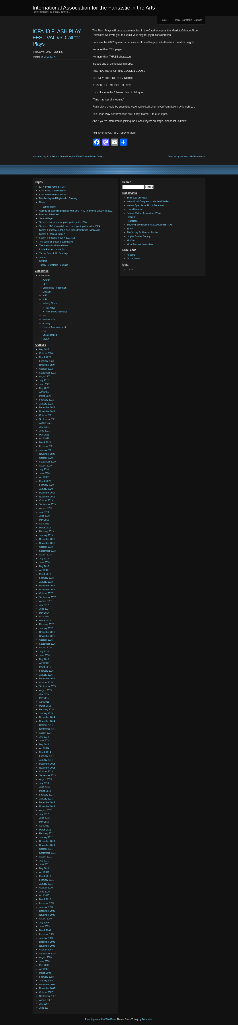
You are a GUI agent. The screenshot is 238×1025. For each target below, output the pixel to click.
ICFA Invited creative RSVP (52, 190)
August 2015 (45, 690)
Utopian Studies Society (138, 236)
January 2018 (46, 582)
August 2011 (45, 856)
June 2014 (44, 740)
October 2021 (46, 415)
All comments (133, 258)
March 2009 (45, 930)
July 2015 (44, 694)
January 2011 (46, 884)
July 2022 (44, 380)
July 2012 (44, 814)
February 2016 (46, 671)
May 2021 (44, 435)
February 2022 (46, 400)
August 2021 (45, 423)
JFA (44, 315)
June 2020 (44, 473)
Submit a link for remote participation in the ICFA (63, 222)
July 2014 (44, 737)
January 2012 (46, 837)
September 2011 (47, 853)
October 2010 (46, 887)
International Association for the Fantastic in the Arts (94, 8)
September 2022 (47, 373)
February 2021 (46, 446)
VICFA (46, 339)
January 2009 (46, 938)
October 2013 (46, 771)
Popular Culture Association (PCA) (144, 213)
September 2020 (47, 461)
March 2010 (45, 899)
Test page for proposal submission (56, 242)
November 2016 (47, 636)
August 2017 (45, 601)
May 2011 (44, 868)
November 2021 (47, 411)
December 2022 (47, 365)
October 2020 (46, 458)
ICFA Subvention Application (53, 194)
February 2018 (46, 578)
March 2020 (45, 481)
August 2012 (45, 810)
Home (164, 20)
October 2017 (46, 593)
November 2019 (47, 496)
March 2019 (45, 527)
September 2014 (47, 729)
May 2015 (44, 698)
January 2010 (46, 907)
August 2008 (45, 957)
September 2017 (47, 597)
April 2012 (44, 826)
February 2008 (46, 977)
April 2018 (44, 570)
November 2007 (47, 988)
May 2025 (44, 349)
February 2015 (46, 709)
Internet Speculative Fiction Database (145, 205)
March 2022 (45, 396)
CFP (45, 284)
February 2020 (46, 485)
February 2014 (46, 756)
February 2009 (46, 934)
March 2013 (45, 791)
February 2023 (46, 361)
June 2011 (44, 864)
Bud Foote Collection (137, 198)
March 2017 (45, 620)
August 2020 (45, 465)
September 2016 (47, 644)
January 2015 (46, 713)
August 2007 (45, 1000)
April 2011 (44, 872)
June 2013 (44, 787)
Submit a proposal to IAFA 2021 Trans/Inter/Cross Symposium (69, 230)
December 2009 (47, 911)
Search (126, 182)
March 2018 (45, 574)
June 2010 (44, 891)
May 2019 (44, 520)
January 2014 (46, 760)
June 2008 (44, 961)
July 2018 (44, 558)
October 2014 (46, 725)
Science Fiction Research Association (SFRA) (149, 224)
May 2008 (44, 965)
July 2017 (44, 605)
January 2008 (46, 980)
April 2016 (44, 663)
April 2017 (44, 616)
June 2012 (44, 818)
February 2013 (46, 795)
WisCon (131, 240)
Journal (43, 257)
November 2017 (47, 589)
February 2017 (46, 624)
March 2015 (45, 706)
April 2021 (44, 438)
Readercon (132, 221)
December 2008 (47, 942)
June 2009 (44, 926)
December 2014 (47, 717)
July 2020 (44, 469)
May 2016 (44, 659)
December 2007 (47, 984)
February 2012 (46, 833)
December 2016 (47, 632)
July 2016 (44, 651)
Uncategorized (50, 335)
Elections (47, 292)
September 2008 (47, 953)
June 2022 (44, 384)
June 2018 (44, 562)
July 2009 (44, 922)
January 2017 (46, 628)
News (42, 202)
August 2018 (45, 554)
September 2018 (47, 551)
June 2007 (44, 1008)
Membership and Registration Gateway (58, 198)
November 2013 (47, 768)
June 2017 (44, 609)
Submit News (49, 207)
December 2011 (47, 841)
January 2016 (46, 675)
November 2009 (47, 915)
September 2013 (47, 775)
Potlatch (131, 217)
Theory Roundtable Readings (187, 20)
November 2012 (47, 806)
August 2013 (45, 779)
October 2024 (46, 353)
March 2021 (45, 442)
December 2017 (47, 585)
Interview (50, 308)
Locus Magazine (135, 209)
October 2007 (46, 992)
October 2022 (46, 369)
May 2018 (44, 566)
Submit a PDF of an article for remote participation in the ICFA (69, 226)
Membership (49, 319)
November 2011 (47, 845)
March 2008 (45, 973)
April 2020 (44, 477)
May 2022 (44, 388)
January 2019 (46, 535)
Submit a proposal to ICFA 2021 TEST (58, 238)
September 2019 (47, 504)
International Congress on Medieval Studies (148, 201)
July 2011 (44, 860)
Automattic (147, 1019)
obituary (47, 323)
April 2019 (44, 523)
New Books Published (56, 311)
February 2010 (46, 903)
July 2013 (44, 783)
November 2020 (47, 454)
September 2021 (47, 419)
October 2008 (46, 949)
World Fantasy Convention (140, 244)
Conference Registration (54, 288)
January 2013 (46, 799)
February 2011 (46, 880)
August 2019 (45, 508)
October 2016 (46, 640)
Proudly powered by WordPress (100, 1019)
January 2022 (46, 404)
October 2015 (46, 682)
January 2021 (46, 450)
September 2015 (47, 686)
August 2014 (45, 733)
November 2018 (47, 543)
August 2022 (45, 376)
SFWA (130, 228)
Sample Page (46, 218)
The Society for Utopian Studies (142, 232)
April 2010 (44, 895)
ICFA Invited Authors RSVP (52, 187)
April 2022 (44, 392)
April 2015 (44, 702)
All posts (131, 255)
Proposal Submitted (49, 214)
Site (44, 331)
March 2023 (45, 357)
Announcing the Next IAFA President (186, 156)
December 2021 (47, 407)
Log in (130, 269)
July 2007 (44, 1004)
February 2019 (46, 531)
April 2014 (44, 748)
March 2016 (45, 667)
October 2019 (46, 500)
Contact (43, 261)
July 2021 (44, 427)
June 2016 (44, 655)
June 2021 (44, 431)
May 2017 (44, 613)
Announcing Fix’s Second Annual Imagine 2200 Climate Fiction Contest (69, 156)
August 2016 (45, 647)
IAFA (46, 57)
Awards (46, 280)
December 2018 (47, 539)
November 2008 (47, 946)
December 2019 (47, 492)
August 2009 (45, 918)
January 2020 (46, 489)
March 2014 (45, 752)
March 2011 (45, 876)
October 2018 (46, 547)
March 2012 (45, 829)
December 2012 (47, 802)
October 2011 (46, 849)
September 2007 (47, 996)
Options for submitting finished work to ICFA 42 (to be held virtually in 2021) (76, 211)
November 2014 (47, 721)
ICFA (52, 57)
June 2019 (44, 516)
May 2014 (44, 744)
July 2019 (44, 512)
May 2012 (44, 822)
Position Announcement (54, 327)
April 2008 (44, 969)
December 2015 (47, 678)
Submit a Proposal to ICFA (52, 234)
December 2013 (47, 764)
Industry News (50, 303)
